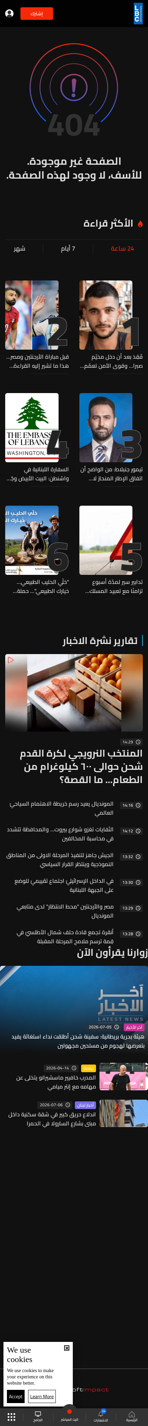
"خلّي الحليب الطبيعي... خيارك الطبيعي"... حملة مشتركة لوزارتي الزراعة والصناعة (43, 586)
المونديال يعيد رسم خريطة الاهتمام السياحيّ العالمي (62, 808)
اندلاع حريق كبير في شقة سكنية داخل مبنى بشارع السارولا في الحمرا (52, 1119)
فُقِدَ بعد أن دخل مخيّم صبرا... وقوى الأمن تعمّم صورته (113, 361)
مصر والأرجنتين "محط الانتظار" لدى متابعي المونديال (65, 911)
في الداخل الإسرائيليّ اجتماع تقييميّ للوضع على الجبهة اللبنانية (64, 885)
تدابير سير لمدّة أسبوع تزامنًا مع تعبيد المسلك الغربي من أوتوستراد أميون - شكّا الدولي (111, 586)
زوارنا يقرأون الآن (112, 952)
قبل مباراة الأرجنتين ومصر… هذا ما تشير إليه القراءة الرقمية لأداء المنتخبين (37, 361)
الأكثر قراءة (108, 223)
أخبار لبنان (85, 1105)
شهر (19, 248)
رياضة (89, 1068)
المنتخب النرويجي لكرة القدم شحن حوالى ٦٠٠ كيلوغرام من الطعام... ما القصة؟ (81, 766)
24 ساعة (122, 248)
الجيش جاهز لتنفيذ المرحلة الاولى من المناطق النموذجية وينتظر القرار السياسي (60, 859)
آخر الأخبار (134, 1027)
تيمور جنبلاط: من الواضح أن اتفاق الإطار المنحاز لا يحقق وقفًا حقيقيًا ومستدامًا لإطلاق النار (111, 474)
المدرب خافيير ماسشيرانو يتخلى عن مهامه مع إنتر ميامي (56, 1082)
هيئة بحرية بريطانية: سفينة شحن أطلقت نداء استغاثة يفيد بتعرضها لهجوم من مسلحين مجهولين (78, 1041)
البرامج (38, 1417)
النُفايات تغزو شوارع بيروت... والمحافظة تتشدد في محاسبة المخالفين (60, 834)
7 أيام (68, 248)
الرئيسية (132, 1417)
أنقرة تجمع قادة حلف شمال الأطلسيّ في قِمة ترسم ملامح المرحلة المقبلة (65, 937)
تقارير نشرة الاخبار (100, 640)
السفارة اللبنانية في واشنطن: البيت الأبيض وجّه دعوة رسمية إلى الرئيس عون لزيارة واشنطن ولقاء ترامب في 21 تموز (38, 474)
